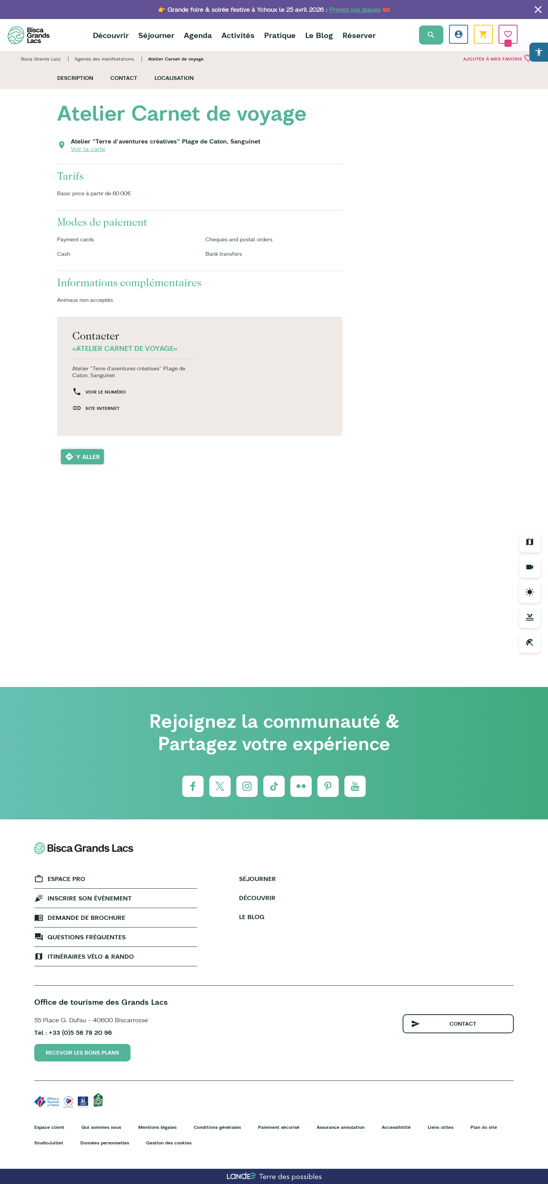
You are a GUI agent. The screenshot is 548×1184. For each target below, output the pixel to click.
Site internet (102, 408)
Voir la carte (88, 149)
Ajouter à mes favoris (498, 58)
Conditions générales (217, 1127)
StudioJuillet (48, 1143)
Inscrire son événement (90, 898)
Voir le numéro (105, 392)
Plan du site (483, 1127)
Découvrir (111, 35)
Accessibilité (396, 1127)
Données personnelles (104, 1143)
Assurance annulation (341, 1127)
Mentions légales (157, 1127)
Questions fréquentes (87, 937)
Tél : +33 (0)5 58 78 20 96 (73, 1032)
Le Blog (319, 35)
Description (75, 78)
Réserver (359, 35)
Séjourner (156, 35)
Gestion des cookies (168, 1143)
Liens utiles (440, 1127)
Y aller (88, 457)
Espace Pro (66, 879)
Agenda (198, 35)
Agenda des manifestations (104, 59)
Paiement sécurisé (278, 1127)
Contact (123, 78)
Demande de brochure (86, 917)
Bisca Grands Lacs (41, 59)
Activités (238, 35)
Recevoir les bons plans (82, 1052)
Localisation (174, 78)
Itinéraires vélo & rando (91, 956)
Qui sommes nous (101, 1127)
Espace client (49, 1127)
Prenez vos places (355, 9)
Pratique (280, 35)
